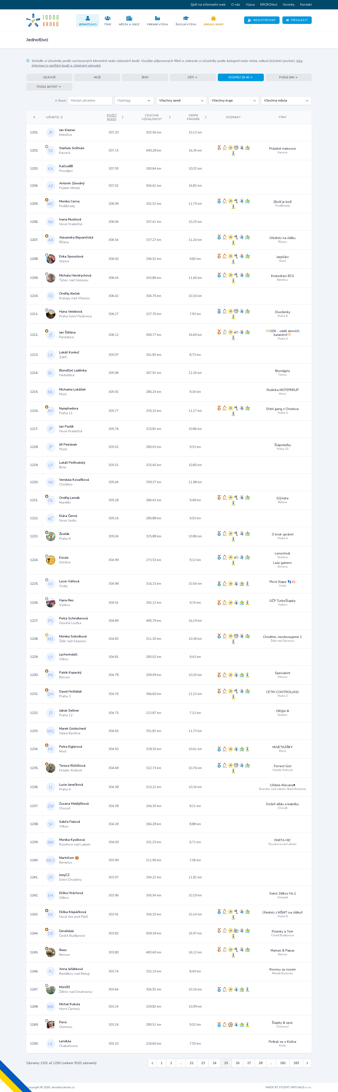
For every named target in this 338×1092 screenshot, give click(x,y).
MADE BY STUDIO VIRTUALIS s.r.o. (289, 1087)
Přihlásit (297, 20)
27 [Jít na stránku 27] (249, 1063)
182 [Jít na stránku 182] (283, 1063)
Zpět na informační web (208, 4)
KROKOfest (268, 4)
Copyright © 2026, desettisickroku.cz (50, 1087)
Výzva (250, 4)
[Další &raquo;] (307, 1063)
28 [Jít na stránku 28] (260, 1063)
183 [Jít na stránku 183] (296, 1063)
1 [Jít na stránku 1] (161, 1063)
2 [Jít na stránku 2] (171, 1063)
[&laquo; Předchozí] (152, 1063)
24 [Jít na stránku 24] (214, 1063)
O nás (235, 4)
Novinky (289, 4)
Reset (60, 100)
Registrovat (262, 20)
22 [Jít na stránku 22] (191, 1063)
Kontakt (306, 4)
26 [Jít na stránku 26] (237, 1063)
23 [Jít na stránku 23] (203, 1063)
